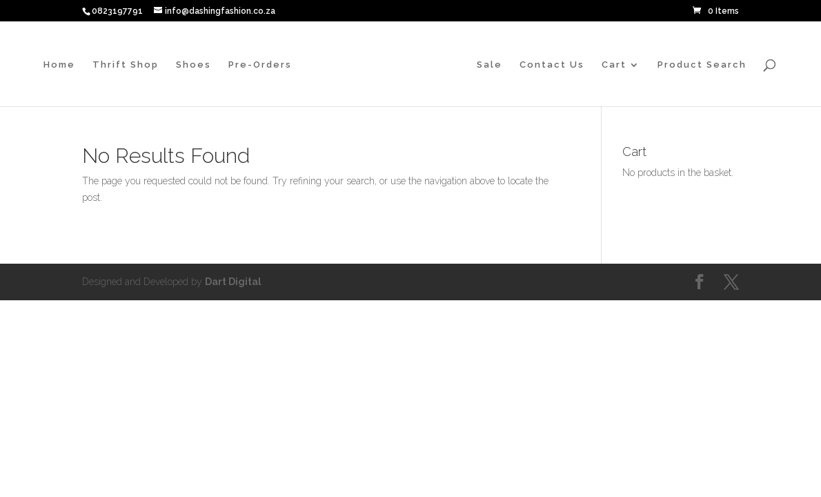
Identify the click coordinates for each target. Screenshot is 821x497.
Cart (614, 65)
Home (59, 65)
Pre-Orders (260, 65)
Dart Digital (233, 281)
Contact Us (552, 65)
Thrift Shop (125, 65)
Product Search (701, 65)
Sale (489, 65)
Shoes (193, 65)
